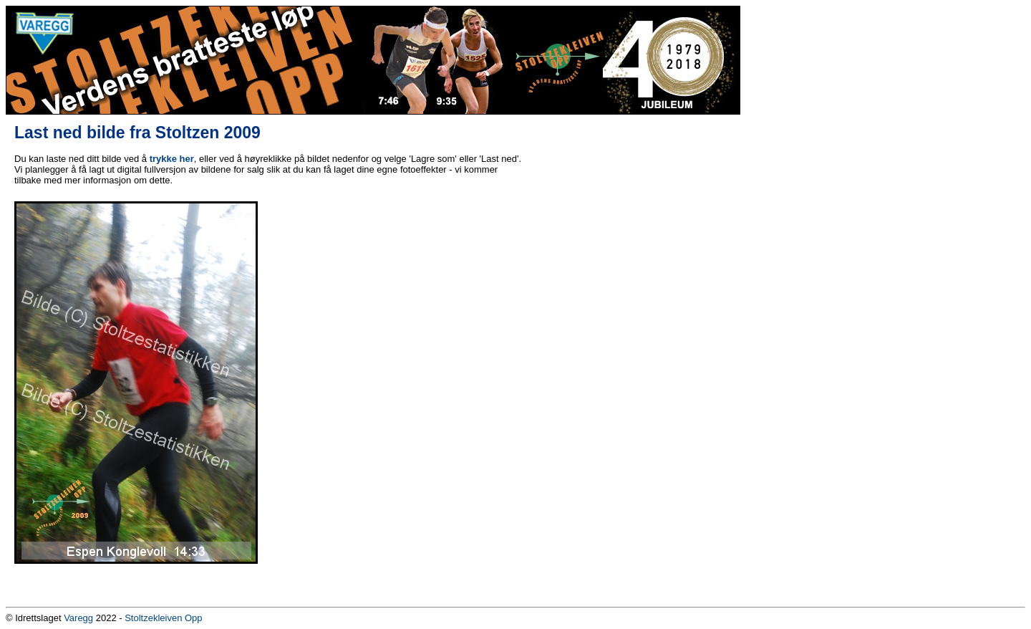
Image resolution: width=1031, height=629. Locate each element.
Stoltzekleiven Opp (163, 618)
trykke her (172, 158)
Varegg (78, 618)
